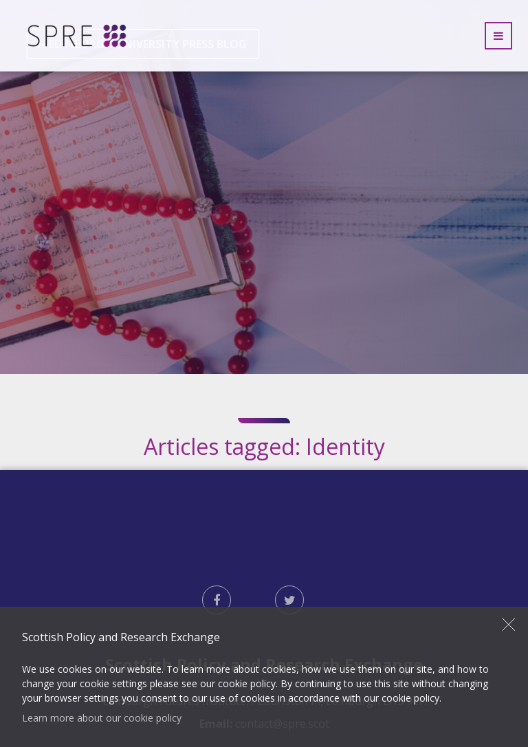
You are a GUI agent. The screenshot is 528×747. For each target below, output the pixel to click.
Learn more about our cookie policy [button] (102, 717)
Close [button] (509, 624)
